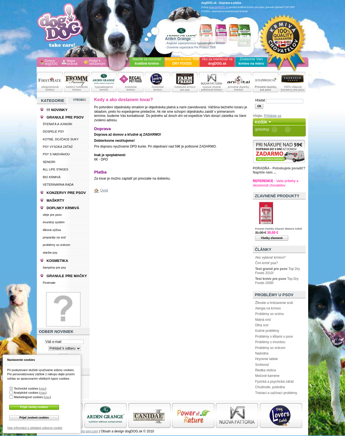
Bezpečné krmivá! (182, 61)
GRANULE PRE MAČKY (67, 276)
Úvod (104, 190)
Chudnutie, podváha (270, 387)
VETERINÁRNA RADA (58, 184)
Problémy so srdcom (270, 348)
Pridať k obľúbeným (97, 62)
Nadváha (261, 353)
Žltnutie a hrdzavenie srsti (274, 303)
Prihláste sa (272, 116)
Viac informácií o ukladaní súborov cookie (34, 427)
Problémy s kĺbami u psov (274, 336)
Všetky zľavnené (271, 238)
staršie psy (50, 252)
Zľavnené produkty (277, 196)
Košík (261, 122)
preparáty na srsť (54, 237)
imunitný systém (54, 222)
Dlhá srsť (262, 325)
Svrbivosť (262, 365)
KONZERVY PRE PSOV (66, 193)
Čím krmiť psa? (266, 263)
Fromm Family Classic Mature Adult (278, 228)
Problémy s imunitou (270, 342)
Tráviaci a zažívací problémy (276, 393)
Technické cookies (26, 388)
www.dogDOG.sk (218, 7)
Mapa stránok (72, 62)
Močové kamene (267, 376)
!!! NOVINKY (57, 110)
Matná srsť (263, 320)
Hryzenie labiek (266, 359)
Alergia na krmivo (268, 308)
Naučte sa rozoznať (146, 61)
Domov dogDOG (51, 62)
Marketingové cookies (28, 397)
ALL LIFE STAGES (55, 169)
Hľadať (260, 100)
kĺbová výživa (52, 230)
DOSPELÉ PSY (53, 131)
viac (42, 388)
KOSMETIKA (57, 261)
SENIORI (49, 162)
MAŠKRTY (55, 200)
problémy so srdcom (56, 244)
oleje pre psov (52, 214)
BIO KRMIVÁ (51, 177)
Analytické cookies (26, 392)
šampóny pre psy (54, 267)
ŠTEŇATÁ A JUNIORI (57, 124)
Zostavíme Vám (251, 61)
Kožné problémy (267, 331)
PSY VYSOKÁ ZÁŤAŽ (58, 146)
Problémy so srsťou (269, 314)
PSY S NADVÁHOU (56, 154)
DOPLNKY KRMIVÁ (63, 208)
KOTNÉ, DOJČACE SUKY (61, 139)
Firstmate (49, 282)
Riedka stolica (265, 370)
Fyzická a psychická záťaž (274, 382)
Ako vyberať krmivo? (270, 257)
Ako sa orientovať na (217, 61)
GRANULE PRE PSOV (65, 117)
